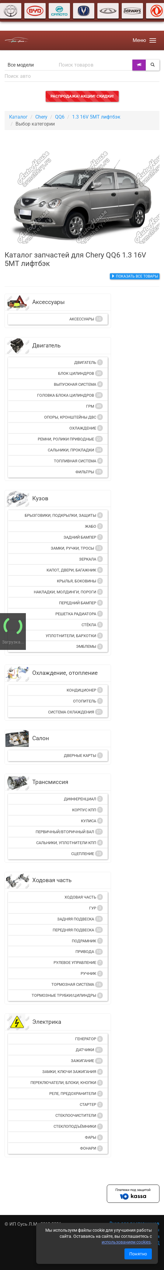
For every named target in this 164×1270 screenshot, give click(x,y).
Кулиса (92, 821)
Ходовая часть (84, 897)
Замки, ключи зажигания (72, 1072)
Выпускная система (78, 384)
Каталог (18, 117)
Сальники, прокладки (75, 450)
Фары (94, 1137)
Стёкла (92, 625)
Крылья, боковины (80, 581)
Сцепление (87, 854)
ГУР (96, 908)
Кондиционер (85, 690)
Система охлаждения (75, 712)
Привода (89, 952)
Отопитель (88, 701)
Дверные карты (83, 755)
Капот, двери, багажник (75, 570)
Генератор (89, 1039)
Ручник (92, 974)
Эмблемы (89, 647)
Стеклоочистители (79, 1116)
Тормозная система (77, 985)
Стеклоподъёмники (78, 1126)
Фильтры (89, 472)
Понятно (138, 1253)
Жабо (94, 526)
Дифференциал (83, 799)
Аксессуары (86, 319)
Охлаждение (86, 428)
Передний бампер (81, 603)
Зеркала (91, 559)
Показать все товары (134, 276)
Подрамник (87, 941)
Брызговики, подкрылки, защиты (64, 515)
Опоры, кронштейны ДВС (73, 417)
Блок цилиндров (80, 373)
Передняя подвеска (78, 930)
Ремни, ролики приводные (70, 439)
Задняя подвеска (80, 919)
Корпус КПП (87, 810)
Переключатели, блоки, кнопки (66, 1083)
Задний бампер (83, 537)
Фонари (91, 1148)
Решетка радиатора (79, 614)
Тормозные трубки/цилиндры (67, 995)
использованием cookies (126, 1242)
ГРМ (94, 406)
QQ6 (60, 117)
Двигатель (88, 362)
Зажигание (87, 1061)
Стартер (91, 1105)
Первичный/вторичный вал (69, 832)
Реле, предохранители (76, 1094)
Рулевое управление (78, 963)
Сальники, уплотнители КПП (69, 843)
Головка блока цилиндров (70, 395)
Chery (41, 117)
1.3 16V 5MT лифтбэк (96, 117)
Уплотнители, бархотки (74, 636)
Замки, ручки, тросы (77, 548)
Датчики (89, 1050)
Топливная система (78, 461)
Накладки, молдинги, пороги (68, 592)
